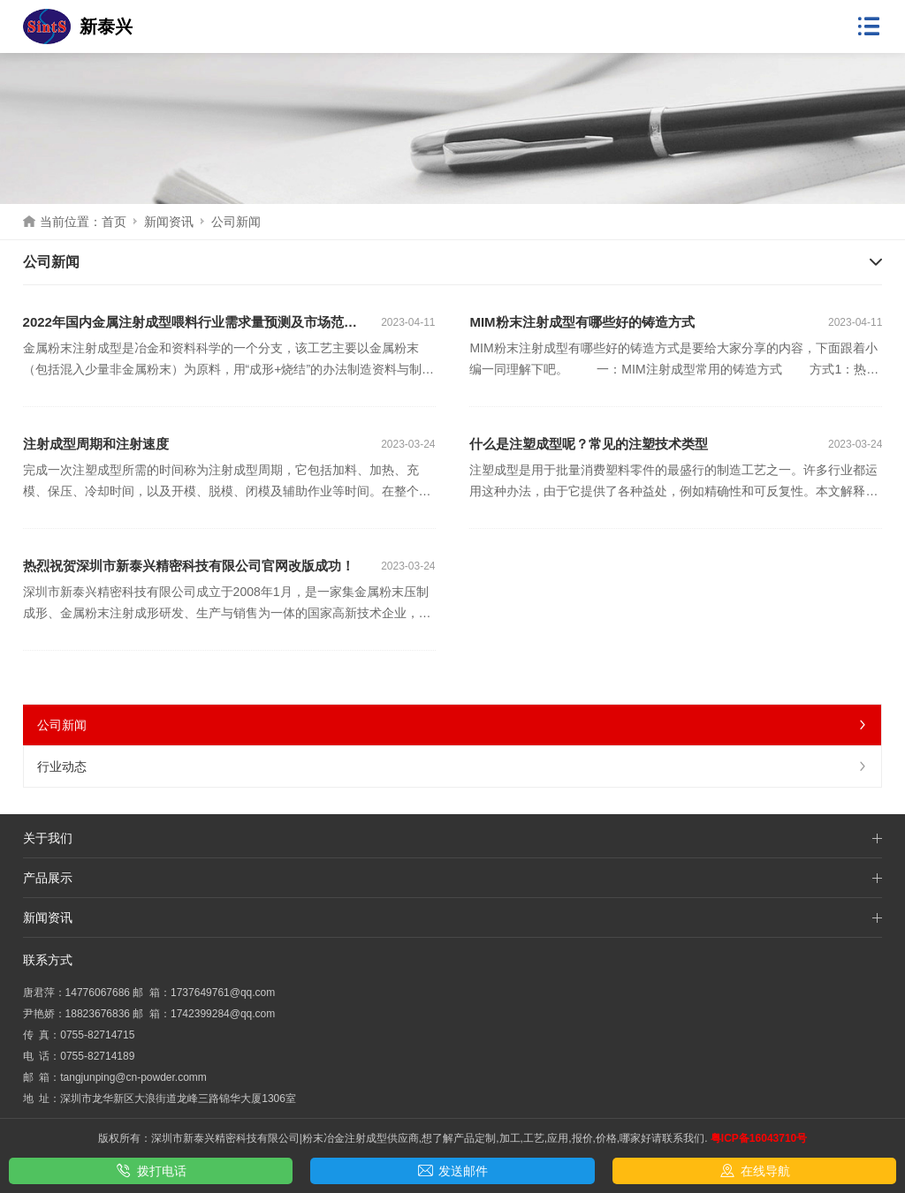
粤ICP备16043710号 (759, 1138)
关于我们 (47, 838)
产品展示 (47, 878)
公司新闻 (453, 725)
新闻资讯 (169, 222)
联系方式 (47, 960)
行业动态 (453, 766)
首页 (114, 222)
